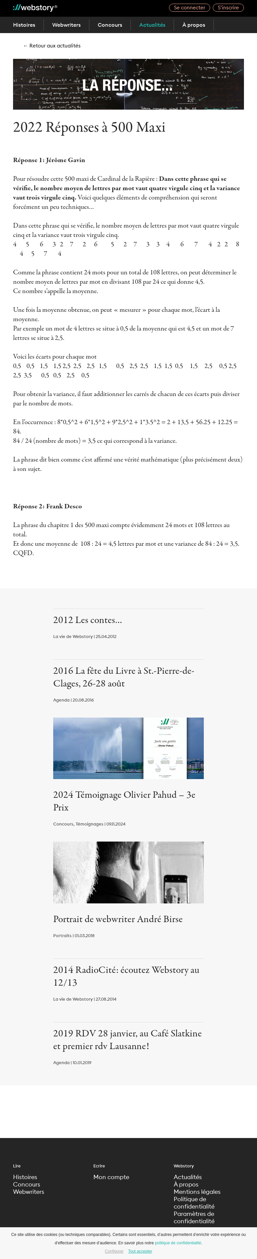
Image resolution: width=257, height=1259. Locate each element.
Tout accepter (140, 1251)
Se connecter (189, 7)
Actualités (152, 24)
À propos (193, 24)
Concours (110, 24)
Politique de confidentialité (194, 1202)
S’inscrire (228, 7)
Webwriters (66, 24)
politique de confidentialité (178, 1243)
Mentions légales (197, 1191)
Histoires (24, 24)
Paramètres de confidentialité (194, 1217)
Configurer (114, 1251)
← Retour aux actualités (52, 45)
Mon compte (111, 1177)
